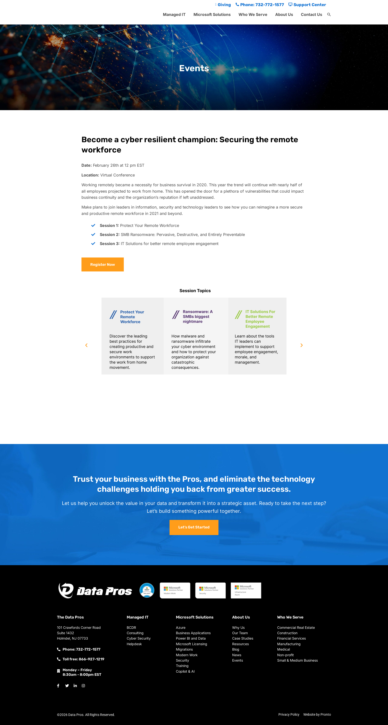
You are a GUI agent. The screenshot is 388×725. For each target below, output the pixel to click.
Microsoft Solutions (212, 14)
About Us (284, 14)
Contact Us (311, 14)
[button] (329, 14)
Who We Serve (253, 14)
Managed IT (174, 14)
